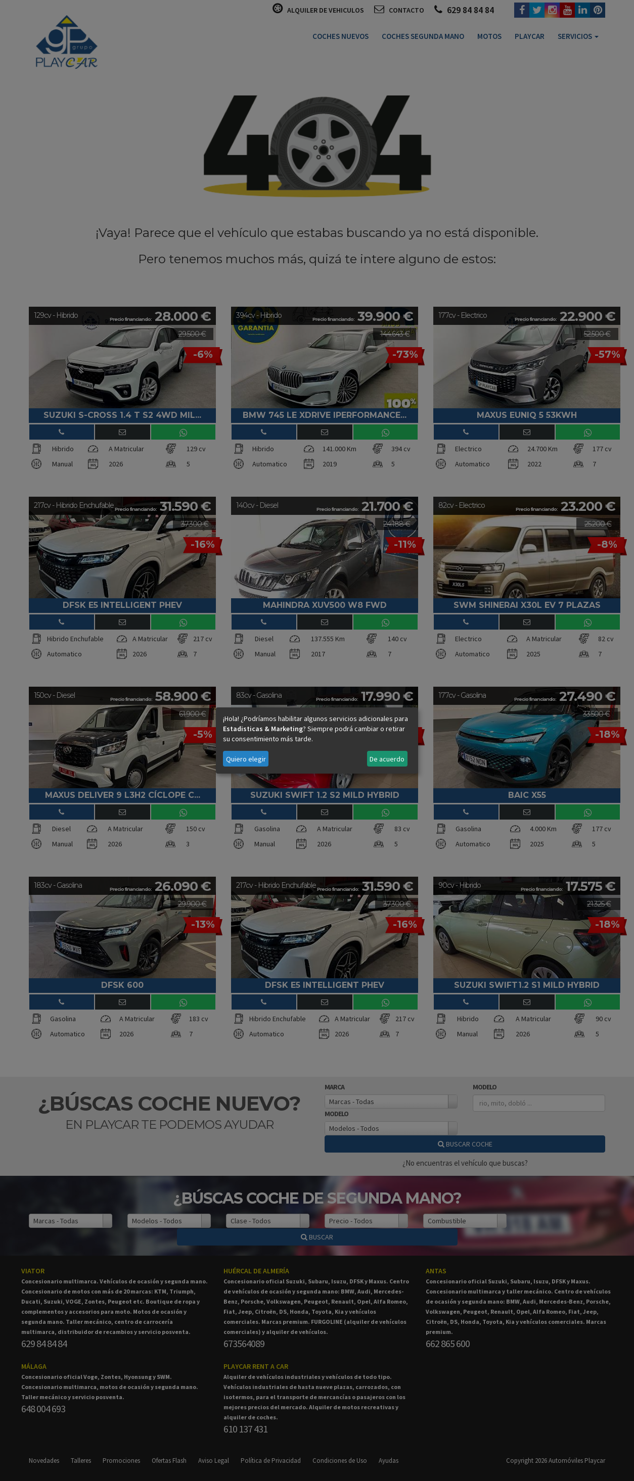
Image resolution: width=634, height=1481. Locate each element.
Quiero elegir (246, 758)
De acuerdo (387, 758)
